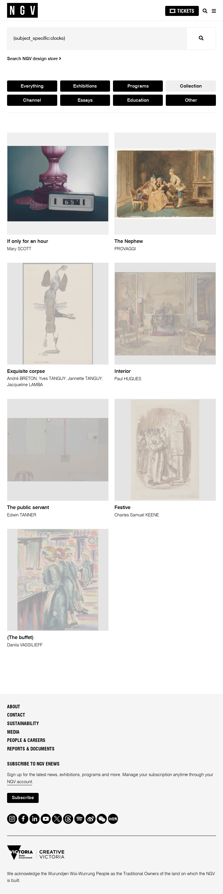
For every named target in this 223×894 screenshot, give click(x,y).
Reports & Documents (31, 749)
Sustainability (23, 723)
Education (138, 100)
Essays (85, 100)
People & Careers (26, 740)
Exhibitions (85, 86)
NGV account (19, 782)
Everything (32, 86)
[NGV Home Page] (22, 10)
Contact (16, 715)
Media (13, 732)
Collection (191, 86)
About (13, 706)
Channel (32, 100)
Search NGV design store (34, 59)
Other (191, 100)
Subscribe (23, 798)
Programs (138, 86)
